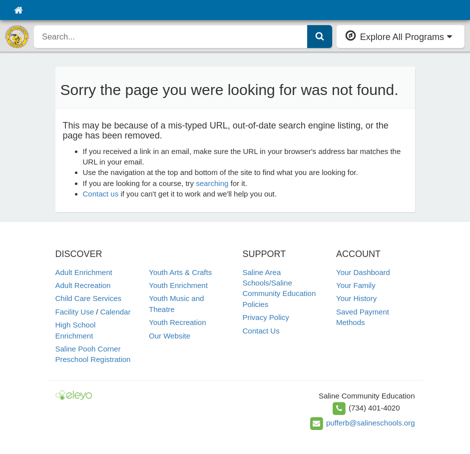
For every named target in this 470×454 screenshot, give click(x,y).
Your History (356, 298)
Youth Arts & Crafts (180, 272)
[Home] (18, 10)
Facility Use (74, 312)
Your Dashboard (363, 272)
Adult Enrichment (83, 272)
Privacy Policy (266, 317)
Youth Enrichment (178, 285)
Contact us (101, 194)
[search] (171, 36)
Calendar (115, 312)
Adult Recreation (83, 285)
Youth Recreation (177, 322)
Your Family (356, 285)
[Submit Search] (319, 36)
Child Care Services (88, 298)
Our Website (169, 336)
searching (212, 183)
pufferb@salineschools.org (370, 422)
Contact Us (261, 330)
